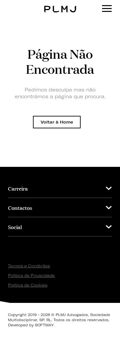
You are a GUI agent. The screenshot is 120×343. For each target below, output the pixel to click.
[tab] (60, 188)
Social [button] (15, 226)
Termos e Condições (29, 265)
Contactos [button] (20, 207)
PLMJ (60, 4)
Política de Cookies (27, 285)
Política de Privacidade (31, 275)
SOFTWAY (44, 325)
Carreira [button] (18, 188)
